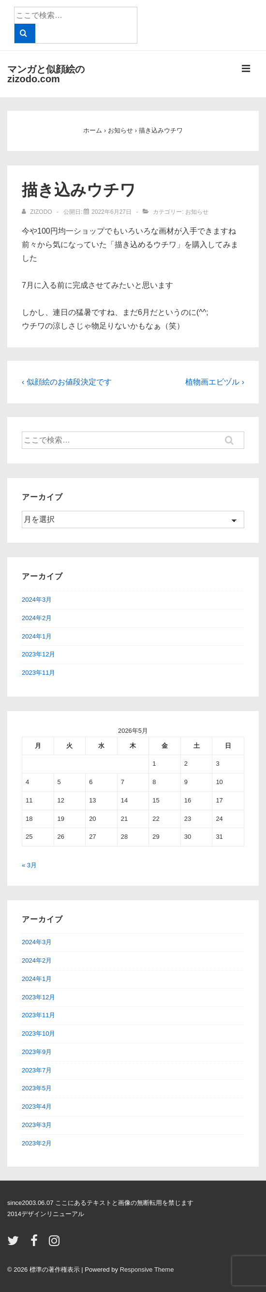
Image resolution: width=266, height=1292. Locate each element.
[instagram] (55, 1243)
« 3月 (29, 865)
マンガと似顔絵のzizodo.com (46, 74)
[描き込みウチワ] (111, 211)
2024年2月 (37, 618)
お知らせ (196, 211)
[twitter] (15, 1243)
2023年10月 (38, 1033)
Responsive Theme (147, 1269)
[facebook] (36, 1243)
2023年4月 (37, 1106)
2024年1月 (37, 636)
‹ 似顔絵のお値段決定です (67, 382)
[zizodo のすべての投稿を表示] (38, 211)
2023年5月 (37, 1088)
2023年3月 (37, 1125)
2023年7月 (37, 1070)
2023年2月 (37, 1143)
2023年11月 (38, 672)
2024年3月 (37, 599)
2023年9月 (37, 1051)
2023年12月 (38, 654)
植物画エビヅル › (214, 382)
